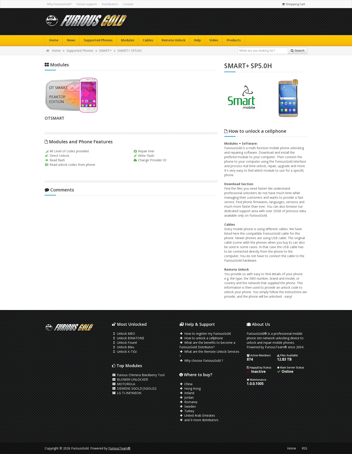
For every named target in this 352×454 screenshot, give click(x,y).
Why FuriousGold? (59, 4)
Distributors (110, 4)
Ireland (186, 393)
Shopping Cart (293, 4)
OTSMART (54, 118)
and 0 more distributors (198, 420)
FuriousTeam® (119, 448)
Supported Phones (98, 40)
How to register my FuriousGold (205, 333)
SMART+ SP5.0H (129, 50)
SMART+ (105, 50)
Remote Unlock (173, 40)
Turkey (186, 411)
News (71, 40)
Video (213, 40)
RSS (304, 448)
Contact (128, 4)
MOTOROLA (123, 384)
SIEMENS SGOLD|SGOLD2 (134, 388)
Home (53, 40)
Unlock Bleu (123, 347)
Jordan (186, 397)
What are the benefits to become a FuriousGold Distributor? (207, 344)
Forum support (87, 4)
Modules (127, 40)
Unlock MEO (123, 333)
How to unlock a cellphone (201, 338)
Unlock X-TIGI (124, 351)
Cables (148, 40)
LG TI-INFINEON (126, 393)
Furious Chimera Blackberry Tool (138, 375)
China (185, 384)
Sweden (187, 406)
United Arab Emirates (197, 415)
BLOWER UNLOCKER (130, 379)
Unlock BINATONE (128, 338)
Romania (188, 402)
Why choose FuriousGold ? (201, 360)
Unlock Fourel (124, 342)
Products (234, 40)
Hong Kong (190, 388)
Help (197, 40)
